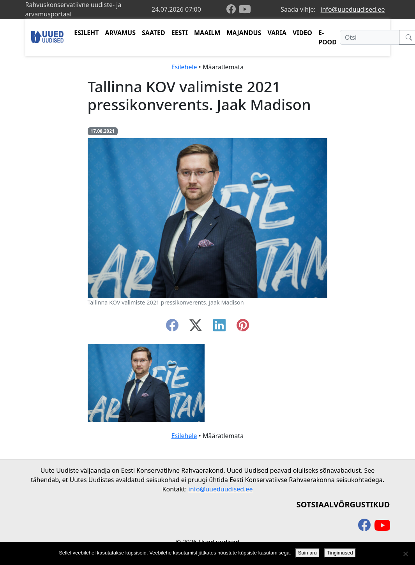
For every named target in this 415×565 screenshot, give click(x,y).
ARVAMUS (120, 32)
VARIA (276, 32)
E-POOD (327, 37)
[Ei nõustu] (405, 554)
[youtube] (245, 9)
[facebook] (232, 9)
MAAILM (207, 32)
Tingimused (340, 553)
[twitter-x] (196, 327)
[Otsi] (369, 37)
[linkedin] (219, 327)
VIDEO (302, 32)
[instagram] (243, 327)
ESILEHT (86, 32)
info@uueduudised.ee (353, 9)
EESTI (179, 32)
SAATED (153, 32)
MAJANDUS (243, 32)
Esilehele (184, 67)
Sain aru (307, 553)
